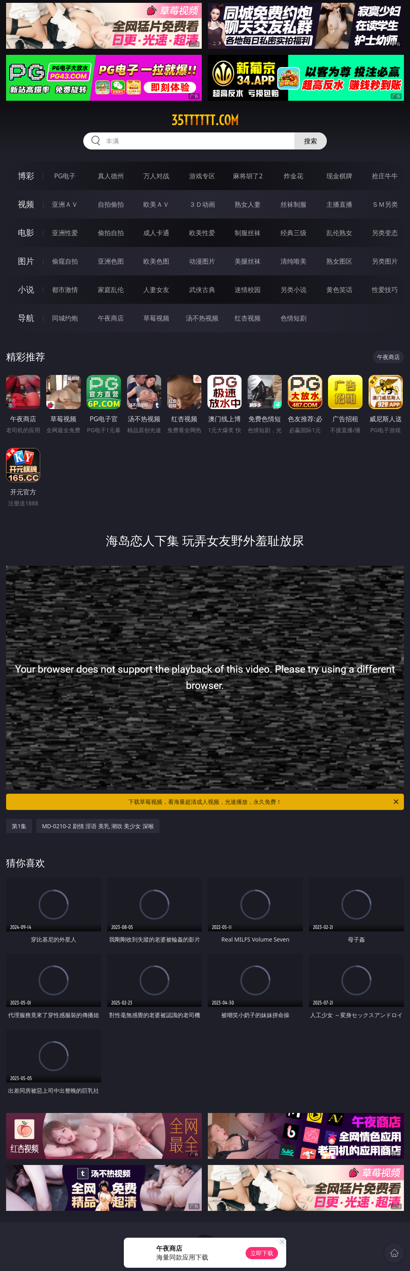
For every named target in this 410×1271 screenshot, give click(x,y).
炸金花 (293, 175)
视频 (26, 204)
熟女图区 (339, 261)
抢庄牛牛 (385, 175)
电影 (26, 232)
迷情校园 (248, 289)
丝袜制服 (293, 204)
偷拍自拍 (111, 232)
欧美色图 (156, 261)
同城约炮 (65, 318)
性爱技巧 (385, 289)
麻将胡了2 (248, 175)
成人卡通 (156, 232)
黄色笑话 (339, 289)
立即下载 (261, 1253)
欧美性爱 (202, 232)
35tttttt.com (205, 120)
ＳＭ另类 (385, 204)
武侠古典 (202, 289)
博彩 (26, 175)
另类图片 (385, 261)
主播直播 (339, 204)
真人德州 (111, 175)
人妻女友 (156, 289)
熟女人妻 (248, 204)
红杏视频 (248, 318)
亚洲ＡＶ (65, 204)
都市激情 (65, 289)
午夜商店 (111, 318)
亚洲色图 (111, 261)
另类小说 (293, 289)
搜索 (310, 140)
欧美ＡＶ (156, 204)
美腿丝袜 (248, 261)
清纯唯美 (293, 261)
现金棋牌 (339, 175)
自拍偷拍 (111, 204)
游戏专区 (202, 175)
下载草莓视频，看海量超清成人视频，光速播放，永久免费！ (264, 802)
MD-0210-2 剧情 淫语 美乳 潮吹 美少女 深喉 (98, 826)
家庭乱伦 (111, 289)
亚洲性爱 (65, 232)
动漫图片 (202, 261)
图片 (26, 260)
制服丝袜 (248, 232)
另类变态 (385, 232)
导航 (26, 317)
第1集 (19, 826)
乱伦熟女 (339, 232)
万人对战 (156, 175)
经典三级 (293, 232)
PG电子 (65, 175)
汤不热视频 (202, 318)
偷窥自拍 (65, 261)
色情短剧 (293, 318)
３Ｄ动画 (202, 204)
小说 (26, 289)
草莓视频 (156, 318)
